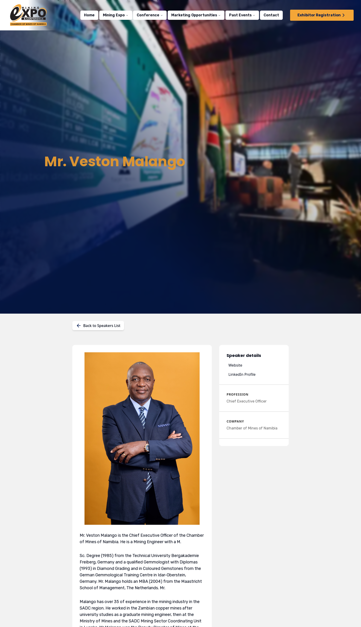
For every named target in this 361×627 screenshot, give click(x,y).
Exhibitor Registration (321, 15)
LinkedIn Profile (242, 374)
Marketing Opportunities (196, 15)
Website (235, 365)
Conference (150, 15)
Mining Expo (115, 15)
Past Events (242, 15)
